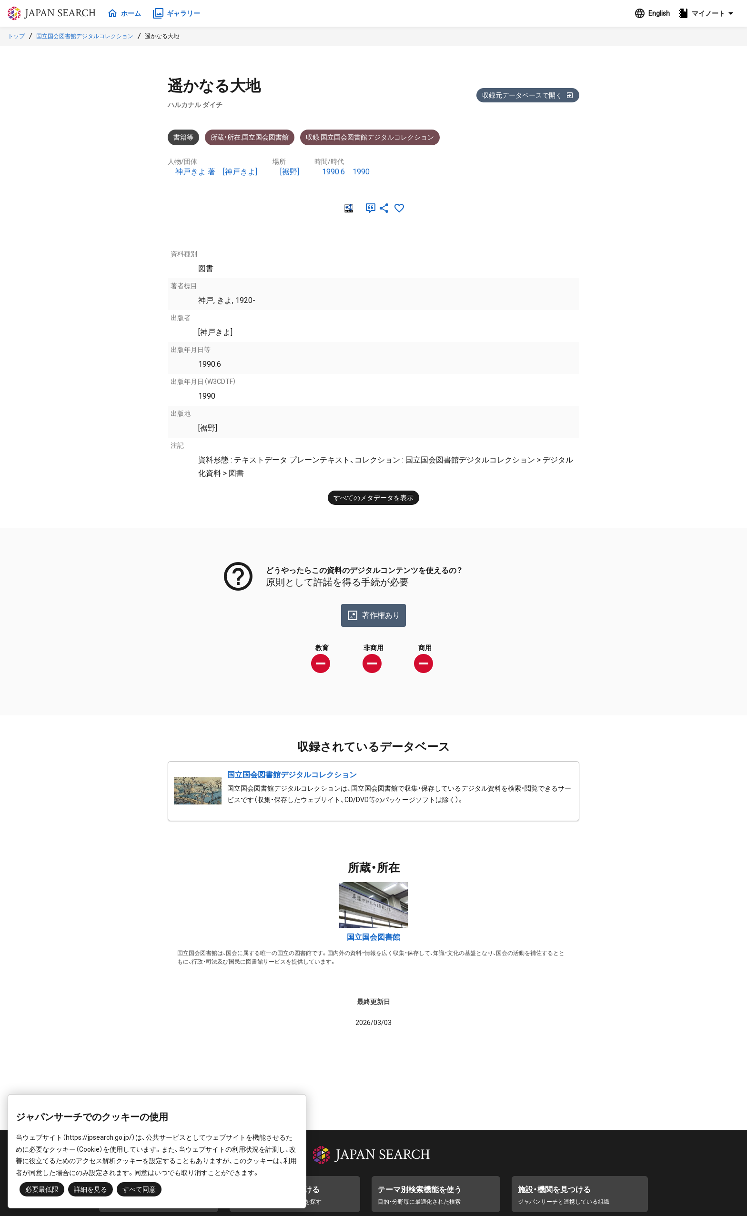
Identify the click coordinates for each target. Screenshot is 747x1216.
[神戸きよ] (240, 171)
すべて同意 (139, 1189)
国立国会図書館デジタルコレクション (84, 36)
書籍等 (183, 137)
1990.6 (333, 171)
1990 (361, 171)
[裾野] (289, 171)
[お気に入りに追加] (399, 208)
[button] (708, 13)
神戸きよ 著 (195, 171)
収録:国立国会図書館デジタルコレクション (370, 137)
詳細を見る (90, 1189)
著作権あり (373, 615)
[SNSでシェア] (384, 208)
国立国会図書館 (373, 937)
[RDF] (347, 208)
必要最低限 (42, 1189)
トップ (16, 36)
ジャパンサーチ (53, 13)
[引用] (368, 208)
